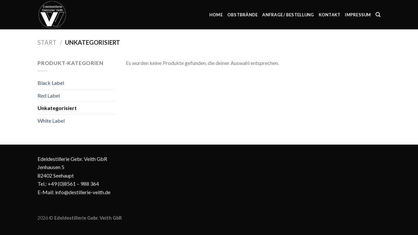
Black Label (51, 83)
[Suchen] (378, 14)
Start (47, 42)
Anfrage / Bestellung (288, 14)
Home (216, 14)
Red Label (49, 95)
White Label (51, 121)
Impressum (358, 14)
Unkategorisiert (57, 108)
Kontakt (330, 14)
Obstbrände (242, 14)
